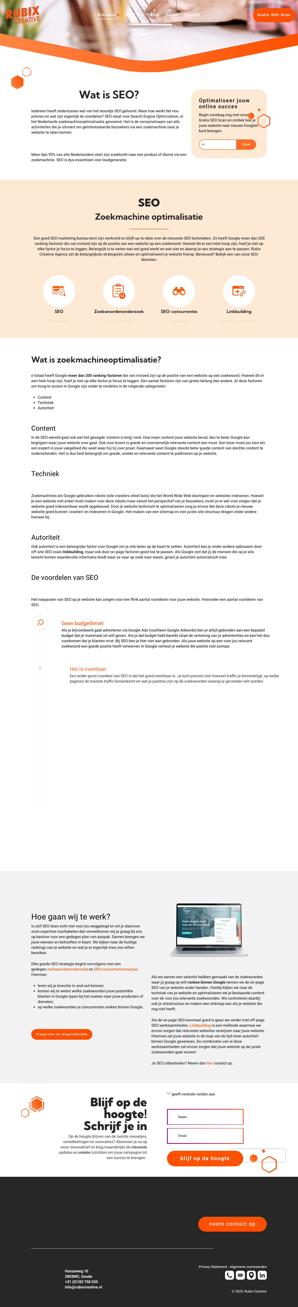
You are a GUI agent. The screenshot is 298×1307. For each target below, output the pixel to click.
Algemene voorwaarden (248, 1266)
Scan (246, 144)
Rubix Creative (255, 1291)
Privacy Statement (213, 1266)
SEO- (98, 969)
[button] (61, 1034)
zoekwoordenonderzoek (67, 969)
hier (209, 1063)
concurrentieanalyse (119, 969)
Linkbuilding (200, 1025)
